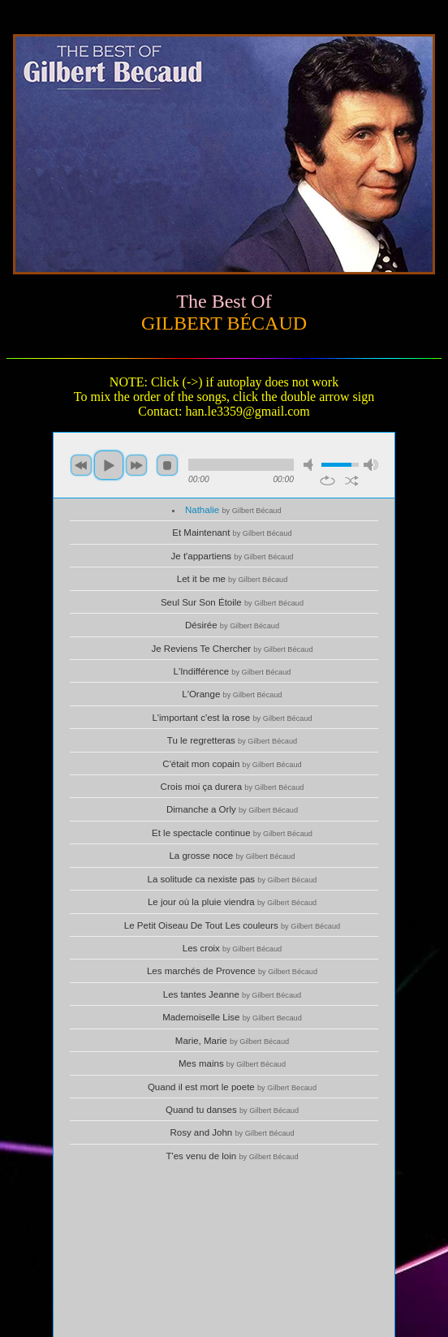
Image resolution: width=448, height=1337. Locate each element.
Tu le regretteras (232, 740)
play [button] (109, 465)
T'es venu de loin (232, 1156)
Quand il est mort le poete (232, 1087)
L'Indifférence (232, 671)
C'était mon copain (231, 764)
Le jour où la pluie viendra (232, 902)
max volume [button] (371, 465)
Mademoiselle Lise (232, 1017)
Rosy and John (232, 1132)
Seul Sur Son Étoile (232, 602)
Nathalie (233, 510)
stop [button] (167, 465)
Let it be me (232, 579)
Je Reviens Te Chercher (231, 648)
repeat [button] (327, 480)
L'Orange (232, 694)
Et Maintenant (231, 532)
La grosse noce (232, 855)
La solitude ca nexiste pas (232, 879)
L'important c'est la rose (232, 717)
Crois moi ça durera (232, 786)
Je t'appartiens (232, 556)
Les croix (232, 948)
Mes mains (232, 1063)
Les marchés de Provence (232, 971)
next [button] (136, 465)
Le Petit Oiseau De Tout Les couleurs (232, 925)
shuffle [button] (352, 480)
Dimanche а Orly (232, 809)
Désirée (232, 625)
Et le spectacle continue (232, 833)
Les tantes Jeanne (232, 994)
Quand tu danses (232, 1110)
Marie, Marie (232, 1041)
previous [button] (81, 465)
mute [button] (311, 465)
